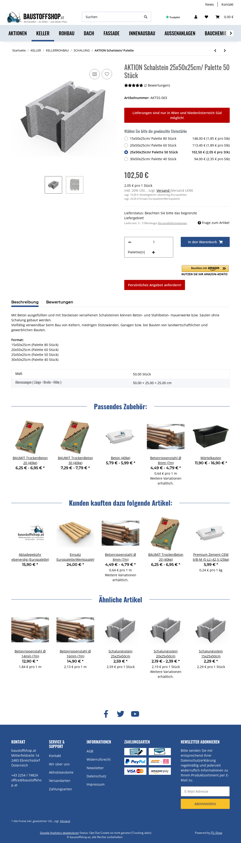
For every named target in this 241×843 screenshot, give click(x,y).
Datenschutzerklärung (198, 760)
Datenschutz (96, 776)
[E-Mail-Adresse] (205, 791)
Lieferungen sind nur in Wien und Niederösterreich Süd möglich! (177, 115)
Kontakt (227, 4)
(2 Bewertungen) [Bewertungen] (147, 85)
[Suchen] (111, 17)
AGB (90, 751)
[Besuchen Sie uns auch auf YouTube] (135, 714)
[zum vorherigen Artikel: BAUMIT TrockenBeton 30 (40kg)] (215, 50)
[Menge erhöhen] (153, 252)
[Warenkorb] (224, 17)
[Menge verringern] (130, 242)
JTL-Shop (216, 833)
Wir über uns (59, 764)
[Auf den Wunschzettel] (107, 74)
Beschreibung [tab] (25, 302)
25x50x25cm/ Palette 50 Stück (180, 152)
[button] (196, 17)
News (209, 4)
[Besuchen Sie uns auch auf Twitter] (120, 714)
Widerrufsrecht (99, 759)
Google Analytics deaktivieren (59, 833)
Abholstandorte (61, 772)
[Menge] (154, 242)
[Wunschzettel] (206, 17)
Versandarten (59, 780)
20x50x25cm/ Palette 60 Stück (180, 145)
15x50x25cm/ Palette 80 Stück (180, 138)
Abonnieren (205, 804)
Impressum (95, 784)
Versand (163, 190)
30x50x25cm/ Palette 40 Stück (180, 158)
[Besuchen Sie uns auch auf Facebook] (106, 714)
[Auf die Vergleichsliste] (94, 74)
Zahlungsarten (60, 789)
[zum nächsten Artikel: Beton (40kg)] (225, 50)
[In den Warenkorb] (205, 242)
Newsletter (95, 768)
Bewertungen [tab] (59, 302)
